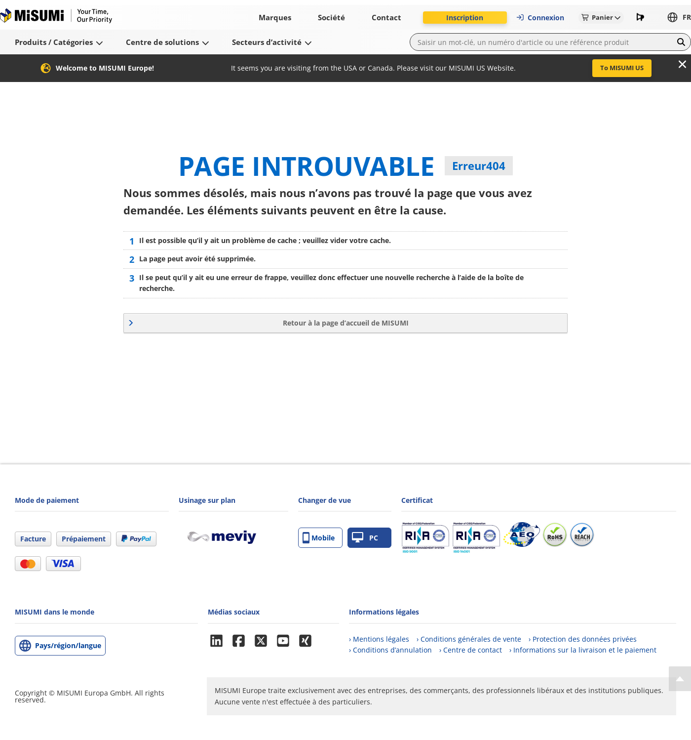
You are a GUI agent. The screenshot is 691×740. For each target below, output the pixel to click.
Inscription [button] (464, 17)
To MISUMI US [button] (622, 67)
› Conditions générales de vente (469, 639)
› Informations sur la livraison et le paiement (582, 650)
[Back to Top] (680, 678)
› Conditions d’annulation (390, 650)
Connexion (540, 17)
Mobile (319, 537)
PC (365, 537)
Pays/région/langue (68, 645)
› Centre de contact (470, 650)
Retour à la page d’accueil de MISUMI (346, 323)
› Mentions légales (379, 639)
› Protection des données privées (583, 639)
